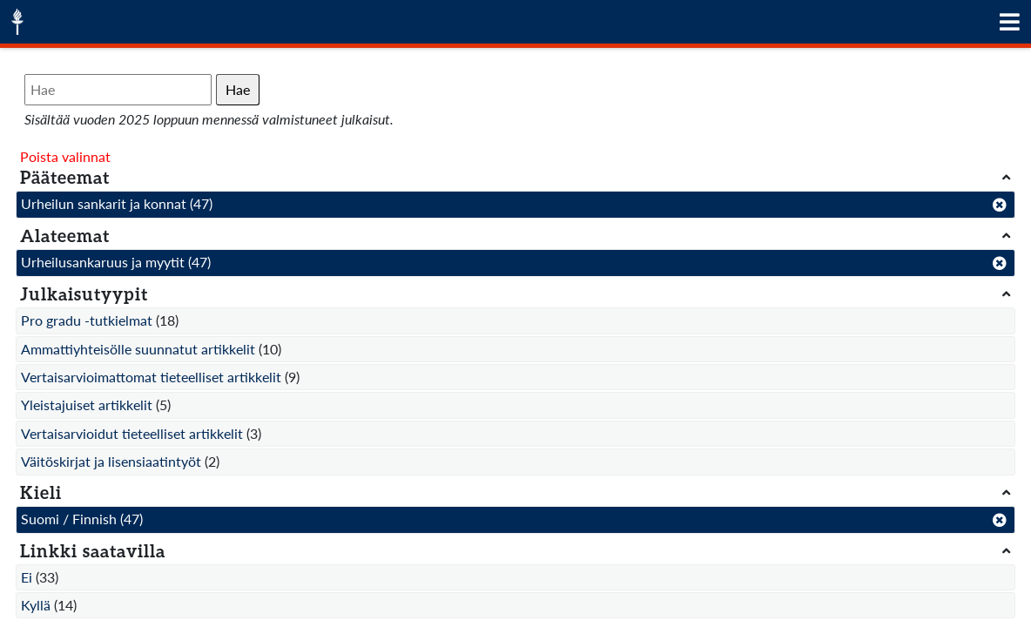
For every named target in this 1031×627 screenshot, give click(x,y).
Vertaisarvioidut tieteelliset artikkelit (132, 433)
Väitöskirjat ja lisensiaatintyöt (111, 461)
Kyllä (36, 605)
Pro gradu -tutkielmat (86, 320)
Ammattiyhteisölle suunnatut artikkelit (138, 348)
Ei (26, 577)
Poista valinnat (65, 156)
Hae (238, 89)
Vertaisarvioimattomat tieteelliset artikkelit (151, 376)
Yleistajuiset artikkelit (86, 404)
